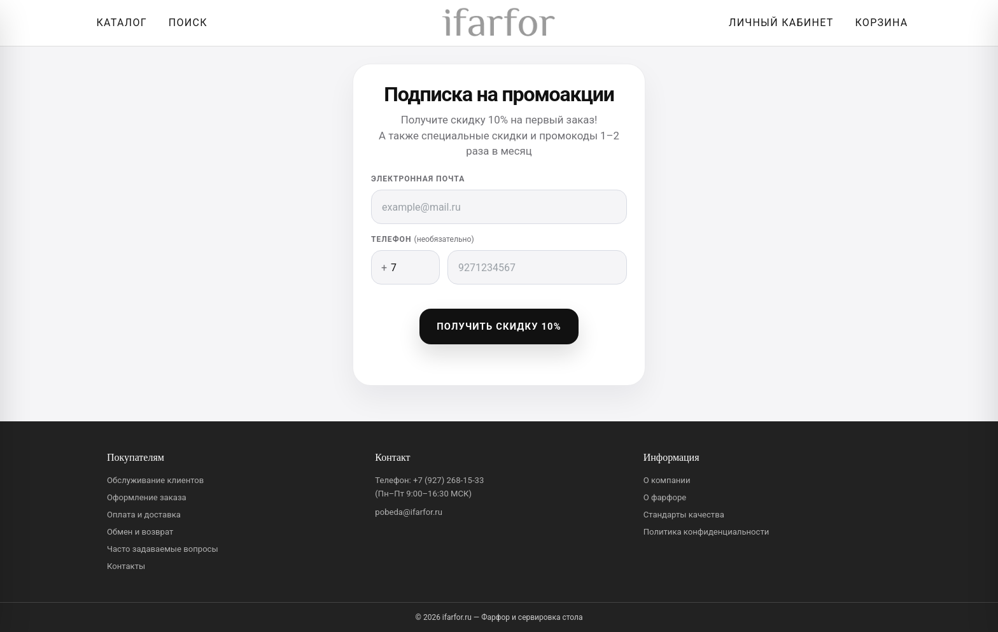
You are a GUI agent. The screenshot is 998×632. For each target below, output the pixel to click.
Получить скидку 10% (499, 326)
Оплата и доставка (144, 514)
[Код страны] (405, 267)
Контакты (126, 566)
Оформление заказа (146, 497)
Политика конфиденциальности (706, 532)
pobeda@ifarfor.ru (408, 512)
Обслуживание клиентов (155, 480)
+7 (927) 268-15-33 (448, 480)
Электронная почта (418, 178)
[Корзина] (878, 23)
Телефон (422, 239)
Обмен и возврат (140, 532)
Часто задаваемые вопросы (162, 549)
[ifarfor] (499, 23)
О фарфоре (665, 497)
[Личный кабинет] (777, 23)
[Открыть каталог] (118, 23)
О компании (667, 480)
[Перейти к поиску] (184, 23)
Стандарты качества (683, 514)
